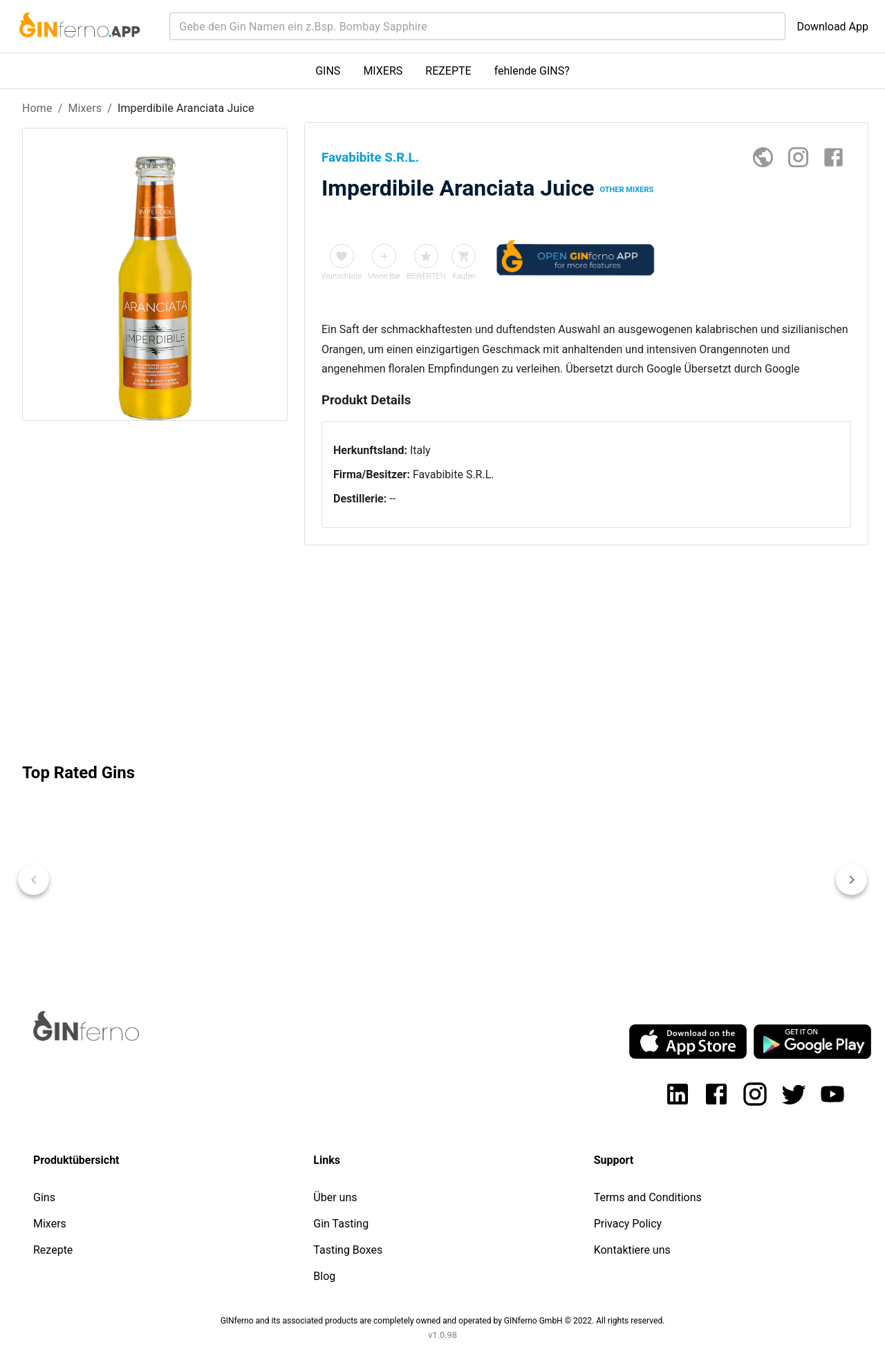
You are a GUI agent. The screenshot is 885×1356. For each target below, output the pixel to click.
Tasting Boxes (347, 1249)
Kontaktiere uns (632, 1249)
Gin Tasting (341, 1223)
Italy (420, 450)
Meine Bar (384, 276)
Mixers (85, 108)
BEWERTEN (426, 276)
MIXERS (382, 70)
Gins (44, 1197)
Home (37, 108)
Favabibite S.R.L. (453, 474)
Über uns (335, 1197)
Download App (832, 26)
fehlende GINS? (532, 70)
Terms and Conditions (648, 1197)
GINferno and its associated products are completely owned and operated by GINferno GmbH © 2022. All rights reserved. (443, 1321)
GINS (327, 70)
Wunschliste (342, 276)
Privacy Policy (628, 1223)
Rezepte (53, 1249)
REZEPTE (448, 70)
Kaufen (464, 276)
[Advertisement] (155, 630)
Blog (324, 1276)
